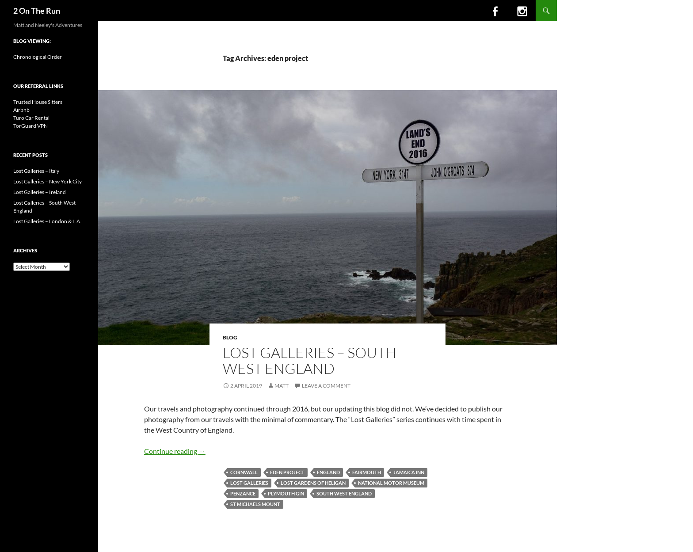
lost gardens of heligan (313, 483)
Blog (230, 337)
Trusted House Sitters (37, 102)
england (328, 472)
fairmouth (366, 472)
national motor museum (391, 483)
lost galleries (249, 483)
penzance (242, 493)
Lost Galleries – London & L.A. (47, 221)
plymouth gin (286, 493)
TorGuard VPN (30, 125)
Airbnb (21, 110)
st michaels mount (255, 504)
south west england (344, 493)
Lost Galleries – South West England (309, 360)
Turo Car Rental (31, 117)
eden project (287, 472)
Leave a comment (326, 385)
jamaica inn (408, 472)
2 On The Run (36, 10)
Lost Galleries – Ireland (39, 192)
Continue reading (175, 451)
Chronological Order (37, 56)
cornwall (244, 472)
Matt (281, 385)
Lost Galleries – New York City (47, 181)
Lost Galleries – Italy (36, 171)
